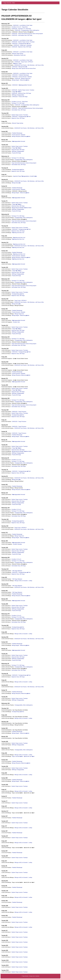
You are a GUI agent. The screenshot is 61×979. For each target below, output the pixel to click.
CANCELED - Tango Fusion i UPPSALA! (23, 61)
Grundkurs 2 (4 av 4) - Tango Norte (20, 101)
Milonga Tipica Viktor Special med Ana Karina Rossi (24, 68)
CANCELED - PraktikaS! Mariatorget (20, 75)
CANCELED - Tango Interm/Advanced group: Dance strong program (27, 33)
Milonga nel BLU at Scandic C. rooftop (23, 580)
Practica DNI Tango (16, 153)
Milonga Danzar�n (16, 182)
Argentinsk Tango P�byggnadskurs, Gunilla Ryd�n (25, 176)
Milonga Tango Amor (19, 313)
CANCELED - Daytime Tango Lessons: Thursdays (23, 41)
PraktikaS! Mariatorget (17, 133)
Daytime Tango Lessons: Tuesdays (20, 146)
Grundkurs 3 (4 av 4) (16, 615)
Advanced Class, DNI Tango (18, 149)
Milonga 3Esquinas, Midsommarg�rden (21, 136)
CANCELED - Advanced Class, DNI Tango (21, 93)
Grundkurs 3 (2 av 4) (16, 509)
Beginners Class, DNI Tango (18, 118)
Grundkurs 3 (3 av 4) (16, 559)
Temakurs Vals (16, 322)
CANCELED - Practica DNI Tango (19, 96)
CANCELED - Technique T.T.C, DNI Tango (21, 28)
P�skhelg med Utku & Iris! (18, 232)
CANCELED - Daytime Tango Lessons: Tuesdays (23, 90)
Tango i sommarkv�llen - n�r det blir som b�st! (23, 756)
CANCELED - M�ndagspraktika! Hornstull (22, 85)
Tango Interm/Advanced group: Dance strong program (24, 162)
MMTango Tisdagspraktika (18, 94)
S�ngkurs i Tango (17, 63)
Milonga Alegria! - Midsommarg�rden (20, 80)
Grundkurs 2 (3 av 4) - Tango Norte (20, 27)
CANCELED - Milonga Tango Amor (22, 78)
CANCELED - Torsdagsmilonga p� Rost (21, 43)
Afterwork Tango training (17, 53)
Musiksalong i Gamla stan (20, 55)
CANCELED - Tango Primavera (19, 411)
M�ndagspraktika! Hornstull (18, 141)
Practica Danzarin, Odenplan (18, 134)
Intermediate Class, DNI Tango (19, 109)
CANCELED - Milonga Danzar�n (19, 66)
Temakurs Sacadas (17, 544)
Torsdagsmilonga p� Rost (18, 169)
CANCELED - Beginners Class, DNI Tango (21, 46)
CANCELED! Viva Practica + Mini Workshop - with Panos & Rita (29, 65)
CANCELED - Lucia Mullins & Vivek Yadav (22, 25)
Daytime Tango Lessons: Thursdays (20, 114)
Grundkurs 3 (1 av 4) (16, 459)
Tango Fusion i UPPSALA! (20, 300)
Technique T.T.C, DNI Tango (18, 103)
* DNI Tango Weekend (17, 570)
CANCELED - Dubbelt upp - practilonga (22, 45)
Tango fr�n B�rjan (16, 91)
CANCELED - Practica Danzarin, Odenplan (22, 76)
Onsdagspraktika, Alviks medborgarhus (24, 159)
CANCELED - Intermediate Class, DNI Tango (22, 35)
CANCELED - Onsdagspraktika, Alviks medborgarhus (27, 30)
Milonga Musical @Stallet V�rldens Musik (21, 207)
